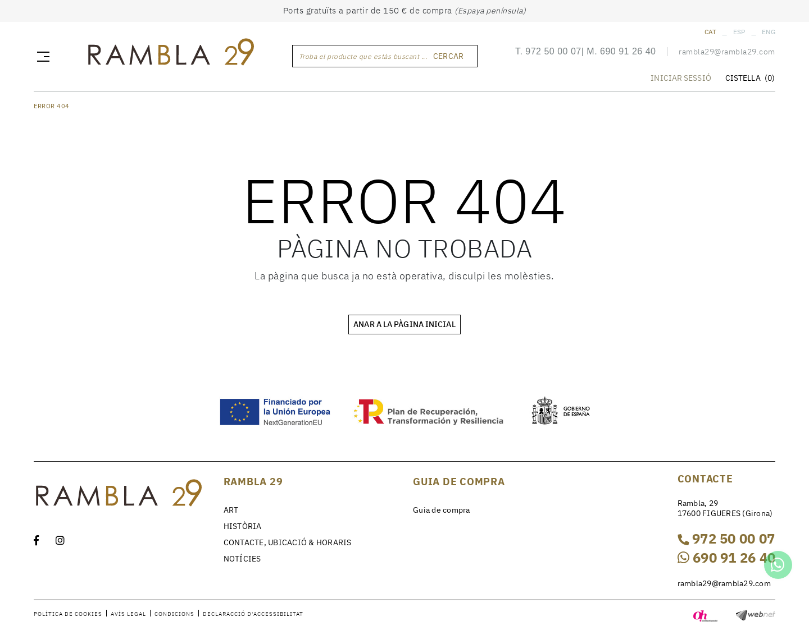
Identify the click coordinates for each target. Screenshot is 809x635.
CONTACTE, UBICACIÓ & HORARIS (288, 542)
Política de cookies (68, 614)
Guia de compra (441, 510)
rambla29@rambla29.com (727, 53)
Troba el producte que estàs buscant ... (363, 57)
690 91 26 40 (628, 52)
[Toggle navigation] (41, 56)
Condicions (174, 614)
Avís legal (128, 614)
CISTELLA (750, 79)
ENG (768, 31)
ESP (739, 31)
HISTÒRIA (243, 526)
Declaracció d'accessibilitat (253, 614)
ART (231, 510)
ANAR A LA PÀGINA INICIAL (404, 324)
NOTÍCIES (242, 559)
